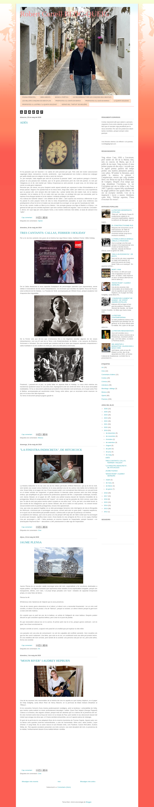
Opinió (40, 221)
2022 (106, 421)
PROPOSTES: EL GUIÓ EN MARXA (97, 101)
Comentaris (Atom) (64, 787)
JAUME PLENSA (31, 542)
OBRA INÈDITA (45, 97)
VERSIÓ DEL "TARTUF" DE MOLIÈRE (74, 104)
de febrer (109, 486)
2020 (106, 427)
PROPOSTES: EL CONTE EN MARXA (68, 101)
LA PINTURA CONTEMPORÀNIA (119, 316)
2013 (106, 508)
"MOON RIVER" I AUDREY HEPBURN (45, 660)
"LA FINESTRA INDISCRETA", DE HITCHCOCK (51, 449)
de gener (109, 489)
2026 (106, 409)
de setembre (110, 442)
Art (39, 649)
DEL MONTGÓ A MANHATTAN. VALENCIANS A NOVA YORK (122, 346)
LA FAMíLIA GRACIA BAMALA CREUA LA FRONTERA (122, 240)
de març (109, 483)
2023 (106, 418)
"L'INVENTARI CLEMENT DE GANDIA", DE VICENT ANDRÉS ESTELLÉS (122, 300)
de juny (108, 452)
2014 (106, 505)
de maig (109, 455)
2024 (106, 415)
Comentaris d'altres (108, 374)
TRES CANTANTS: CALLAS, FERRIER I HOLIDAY (53, 232)
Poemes (104, 399)
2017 (106, 496)
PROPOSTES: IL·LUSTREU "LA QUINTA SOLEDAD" (39, 104)
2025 (106, 412)
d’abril (108, 480)
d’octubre (109, 439)
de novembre (111, 436)
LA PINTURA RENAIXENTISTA (123, 331)
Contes (104, 378)
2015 (106, 502)
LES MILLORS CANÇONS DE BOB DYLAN (36, 101)
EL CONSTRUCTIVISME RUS (122, 225)
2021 (106, 424)
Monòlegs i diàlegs (108, 388)
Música (40, 438)
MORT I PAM (116, 269)
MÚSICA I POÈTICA (61, 97)
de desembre (111, 433)
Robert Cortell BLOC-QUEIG (64, 14)
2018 (106, 493)
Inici (59, 781)
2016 (106, 499)
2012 (106, 512)
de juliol (109, 449)
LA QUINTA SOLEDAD (121, 101)
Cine (39, 530)
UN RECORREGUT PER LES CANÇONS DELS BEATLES (92, 97)
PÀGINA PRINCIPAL (29, 97)
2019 (106, 430)
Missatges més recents (30, 781)
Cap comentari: (27, 217)
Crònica (104, 381)
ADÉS (24, 122)
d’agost (108, 445)
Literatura (105, 385)
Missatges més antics (87, 781)
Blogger (88, 802)
